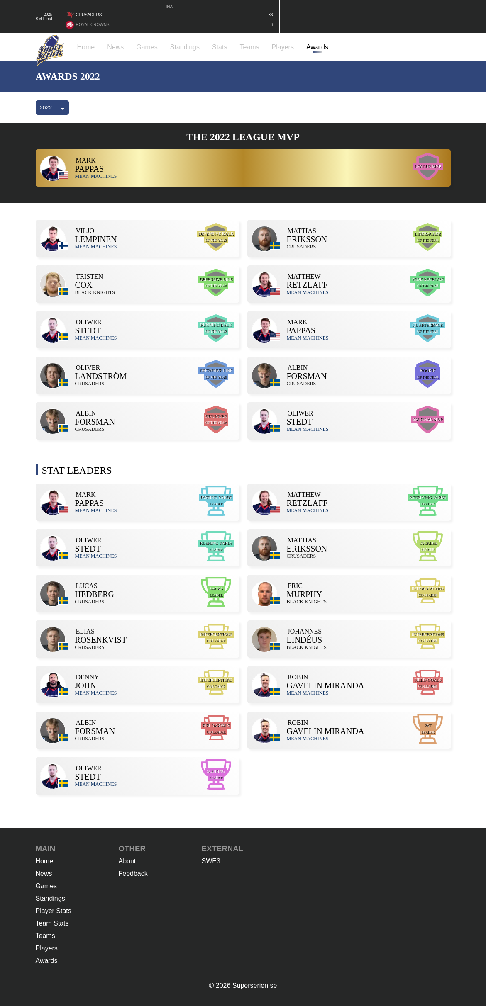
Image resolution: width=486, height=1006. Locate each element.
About (127, 861)
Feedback (133, 873)
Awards (47, 960)
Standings (50, 898)
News (44, 873)
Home (45, 861)
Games (46, 885)
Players (47, 948)
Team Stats (52, 923)
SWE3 (211, 861)
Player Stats (53, 910)
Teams (45, 935)
